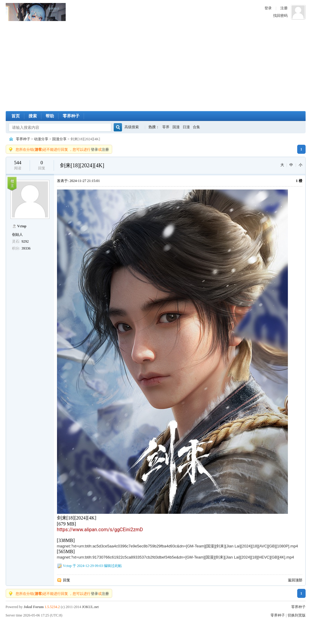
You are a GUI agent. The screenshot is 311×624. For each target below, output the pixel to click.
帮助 (50, 116)
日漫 (186, 127)
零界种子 (36, 12)
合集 (196, 127)
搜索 (32, 116)
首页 (15, 116)
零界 (165, 127)
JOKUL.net (90, 607)
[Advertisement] (156, 66)
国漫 (176, 127)
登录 (268, 8)
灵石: (16, 241)
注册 (284, 8)
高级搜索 (131, 127)
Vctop (21, 226)
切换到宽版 (297, 615)
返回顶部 (295, 580)
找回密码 (280, 16)
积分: (16, 248)
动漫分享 (41, 139)
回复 (66, 580)
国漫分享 (59, 139)
